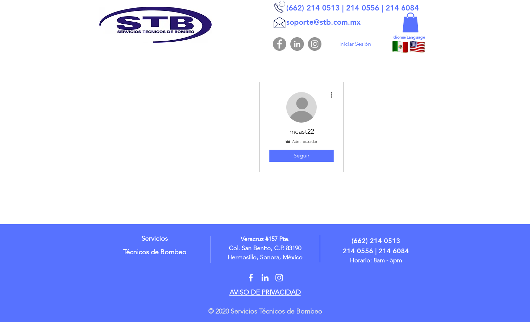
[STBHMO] (279, 278)
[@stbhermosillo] (251, 278)
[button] (410, 23)
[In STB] (265, 278)
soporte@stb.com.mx (323, 22)
